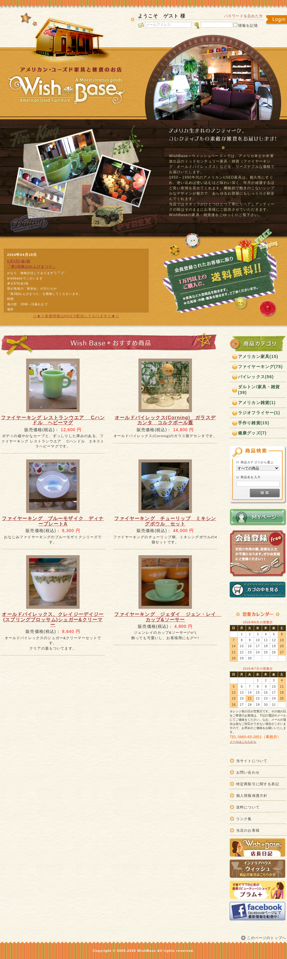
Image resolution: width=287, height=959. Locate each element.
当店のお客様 (248, 830)
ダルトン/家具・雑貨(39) (259, 389)
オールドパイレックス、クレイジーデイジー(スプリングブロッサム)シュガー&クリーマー (53, 619)
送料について (248, 807)
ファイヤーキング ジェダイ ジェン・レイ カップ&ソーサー (167, 617)
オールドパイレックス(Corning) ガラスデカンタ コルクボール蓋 (165, 420)
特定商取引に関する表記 (257, 784)
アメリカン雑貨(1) (257, 402)
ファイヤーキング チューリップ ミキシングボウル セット (165, 521)
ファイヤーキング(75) (260, 366)
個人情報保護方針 (251, 795)
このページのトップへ (266, 938)
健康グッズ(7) (252, 433)
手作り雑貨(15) (253, 422)
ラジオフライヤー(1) (259, 412)
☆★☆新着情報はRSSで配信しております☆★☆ (76, 316)
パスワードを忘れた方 (243, 16)
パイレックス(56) (256, 376)
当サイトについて (251, 761)
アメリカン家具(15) (258, 356)
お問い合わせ (248, 772)
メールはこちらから (243, 741)
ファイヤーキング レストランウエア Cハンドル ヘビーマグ (53, 420)
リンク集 (244, 819)
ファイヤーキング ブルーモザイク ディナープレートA (53, 521)
